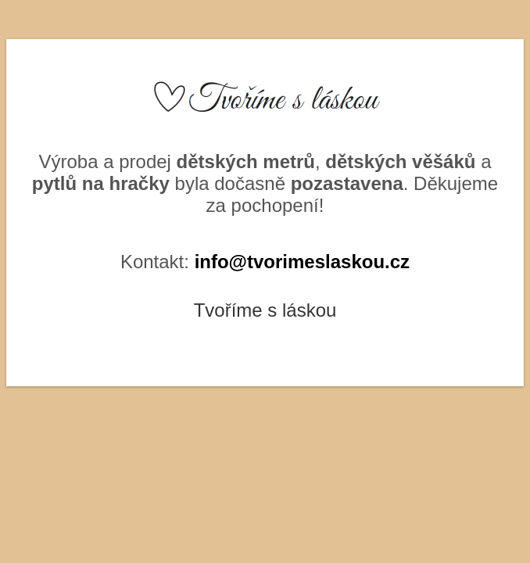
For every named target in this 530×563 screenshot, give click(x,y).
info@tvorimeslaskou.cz (302, 261)
